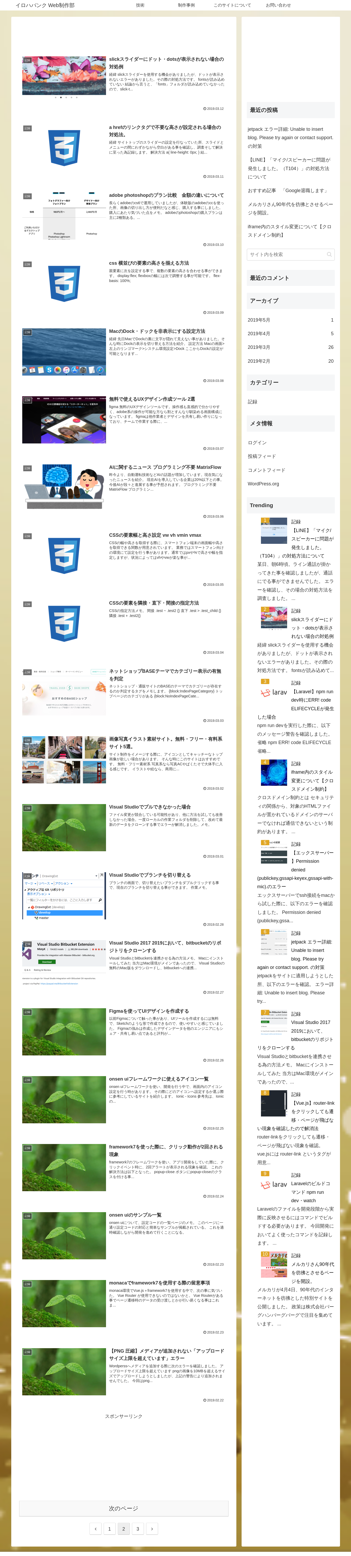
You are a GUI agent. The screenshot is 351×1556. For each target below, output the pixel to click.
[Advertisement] (124, 34)
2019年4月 (291, 333)
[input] (291, 255)
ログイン (257, 442)
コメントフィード (267, 470)
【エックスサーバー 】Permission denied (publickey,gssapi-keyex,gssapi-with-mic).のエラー (295, 870)
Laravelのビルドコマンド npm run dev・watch (310, 1192)
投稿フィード (262, 456)
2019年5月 (291, 320)
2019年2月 (291, 361)
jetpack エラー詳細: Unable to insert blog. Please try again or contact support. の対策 (290, 138)
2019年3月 (291, 347)
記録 (252, 401)
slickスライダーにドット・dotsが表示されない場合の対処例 (312, 628)
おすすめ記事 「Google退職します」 (288, 190)
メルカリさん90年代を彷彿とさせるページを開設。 (290, 208)
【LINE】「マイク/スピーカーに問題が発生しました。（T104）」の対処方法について (289, 168)
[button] (329, 254)
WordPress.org (263, 483)
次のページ (123, 1508)
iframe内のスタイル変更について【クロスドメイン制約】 (290, 231)
